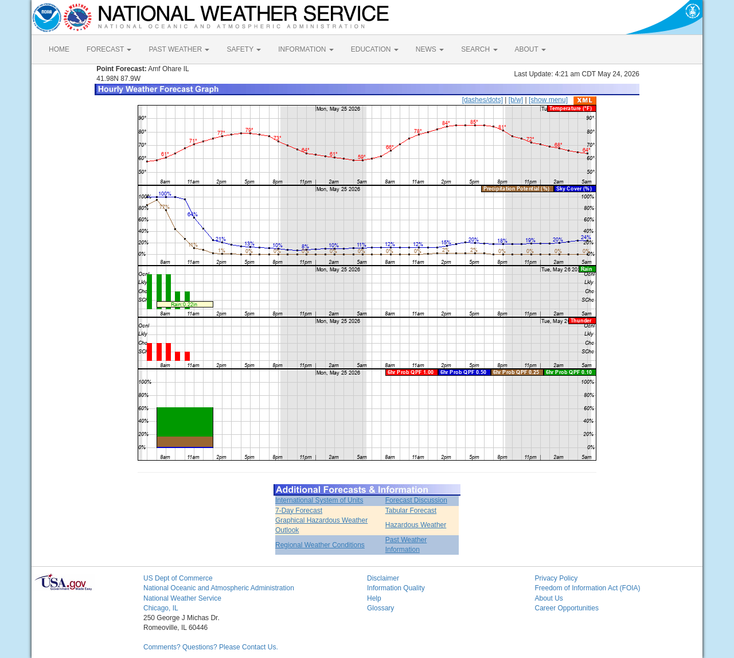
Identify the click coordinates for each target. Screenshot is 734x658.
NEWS (430, 49)
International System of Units (319, 500)
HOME (59, 49)
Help (374, 598)
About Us (549, 598)
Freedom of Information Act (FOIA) (588, 588)
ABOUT (530, 49)
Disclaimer (383, 578)
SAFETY (244, 49)
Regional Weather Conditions (320, 545)
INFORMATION (305, 49)
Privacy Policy (556, 578)
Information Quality (396, 588)
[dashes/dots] (482, 100)
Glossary (380, 608)
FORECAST (109, 49)
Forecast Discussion (416, 500)
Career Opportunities (567, 608)
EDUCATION (375, 49)
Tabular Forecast (410, 511)
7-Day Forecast (298, 511)
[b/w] (516, 100)
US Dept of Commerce (178, 578)
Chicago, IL (160, 608)
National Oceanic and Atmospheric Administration (218, 588)
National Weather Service (182, 598)
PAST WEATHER (179, 49)
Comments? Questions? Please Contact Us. (210, 647)
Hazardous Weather (416, 525)
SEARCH (479, 49)
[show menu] (548, 100)
